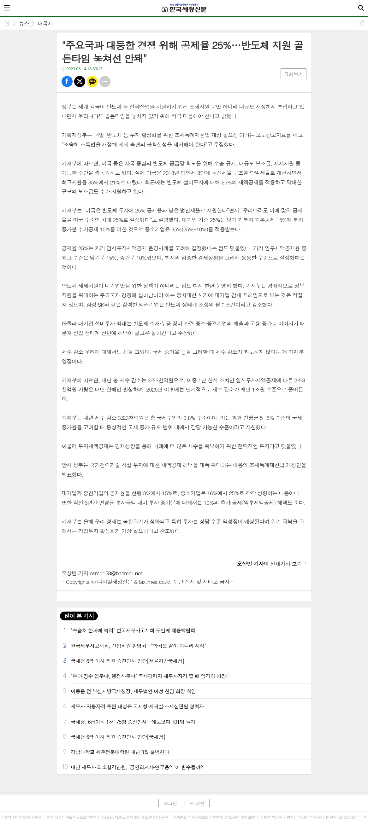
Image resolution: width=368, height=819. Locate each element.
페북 (67, 81)
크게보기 (293, 74)
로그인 (170, 803)
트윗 (79, 81)
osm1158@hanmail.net (116, 573)
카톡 (92, 81)
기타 (104, 81)
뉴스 (24, 23)
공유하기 (361, 23)
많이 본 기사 (79, 616)
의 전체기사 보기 (269, 563)
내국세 (45, 23)
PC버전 (197, 803)
